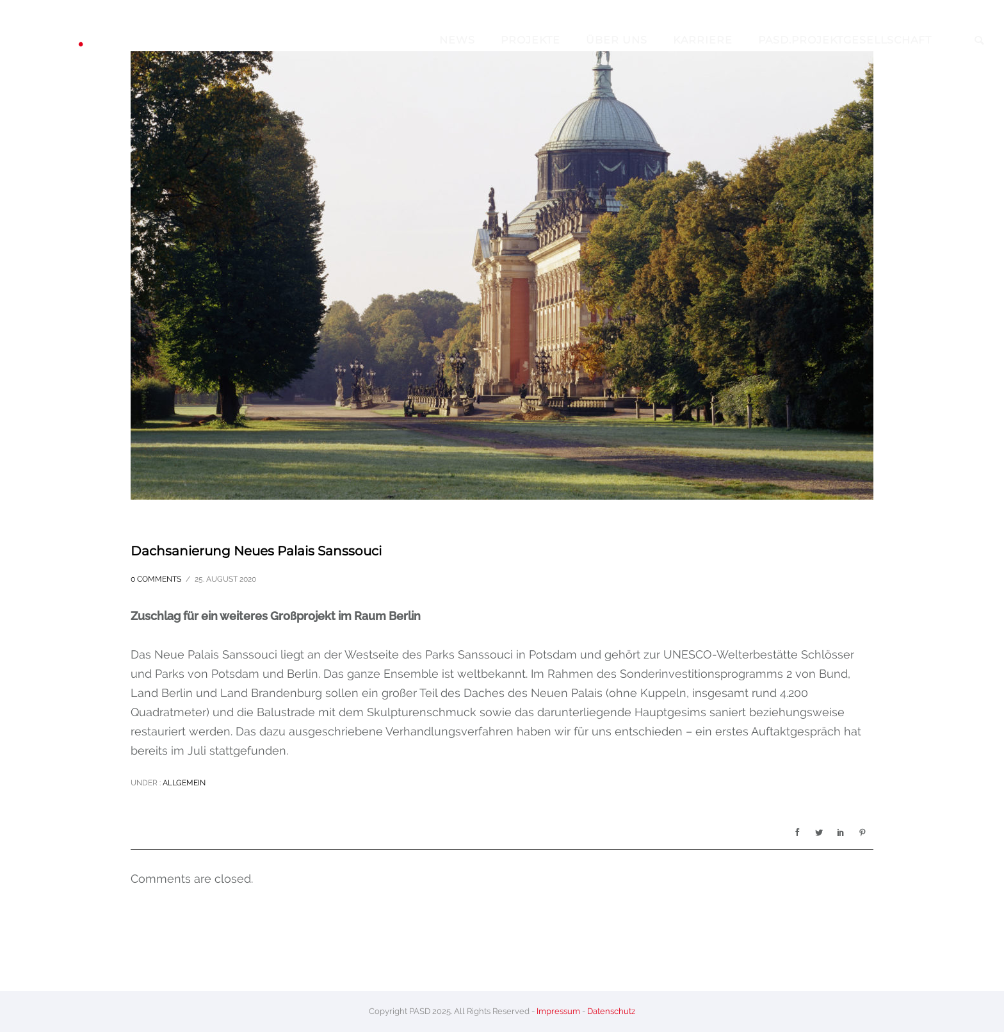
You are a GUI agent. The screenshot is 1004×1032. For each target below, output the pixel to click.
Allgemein (183, 782)
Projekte (530, 40)
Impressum (558, 1011)
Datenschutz (611, 1011)
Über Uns (616, 40)
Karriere (703, 40)
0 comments (156, 579)
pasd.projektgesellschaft (845, 40)
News (457, 40)
